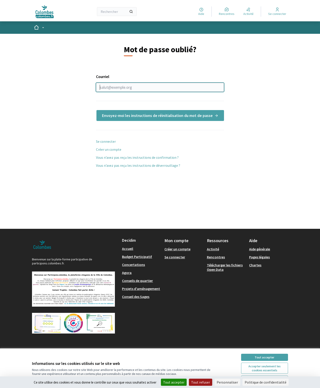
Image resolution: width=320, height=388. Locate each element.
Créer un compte (108, 149)
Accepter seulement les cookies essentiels (264, 368)
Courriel (160, 83)
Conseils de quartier (137, 280)
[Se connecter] (277, 11)
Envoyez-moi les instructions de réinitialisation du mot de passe (160, 115)
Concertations (133, 264)
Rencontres (216, 257)
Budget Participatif (137, 256)
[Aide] (201, 11)
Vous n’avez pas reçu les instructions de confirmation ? (137, 157)
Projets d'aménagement (141, 288)
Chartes (255, 265)
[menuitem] (141, 248)
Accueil (127, 248)
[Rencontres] (226, 11)
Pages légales (259, 257)
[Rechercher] (116, 11)
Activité (213, 249)
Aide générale (259, 249)
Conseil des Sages (135, 296)
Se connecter (106, 141)
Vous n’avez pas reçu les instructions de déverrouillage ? (138, 165)
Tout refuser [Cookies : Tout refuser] (200, 382)
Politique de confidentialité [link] (265, 382)
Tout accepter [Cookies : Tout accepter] (173, 382)
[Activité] (248, 11)
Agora (127, 272)
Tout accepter (264, 357)
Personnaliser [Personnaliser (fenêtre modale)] (227, 382)
